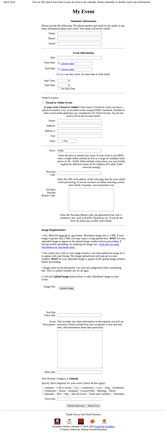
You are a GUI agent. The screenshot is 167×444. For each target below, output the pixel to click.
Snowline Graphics (104, 438)
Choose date (65, 63)
